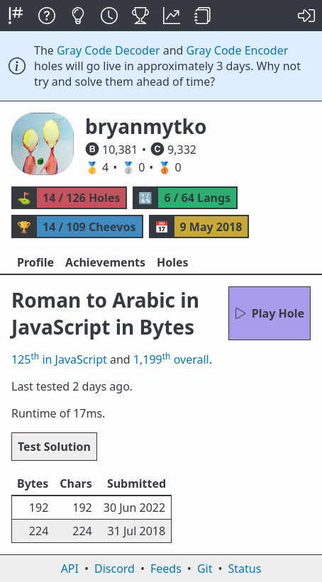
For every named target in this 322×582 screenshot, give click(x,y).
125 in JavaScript (59, 359)
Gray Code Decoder (108, 50)
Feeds (166, 568)
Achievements (105, 262)
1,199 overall (171, 359)
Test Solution (54, 446)
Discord (114, 568)
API (70, 568)
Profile (35, 262)
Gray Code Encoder (238, 50)
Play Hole (269, 313)
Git (205, 568)
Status (244, 568)
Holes (173, 262)
